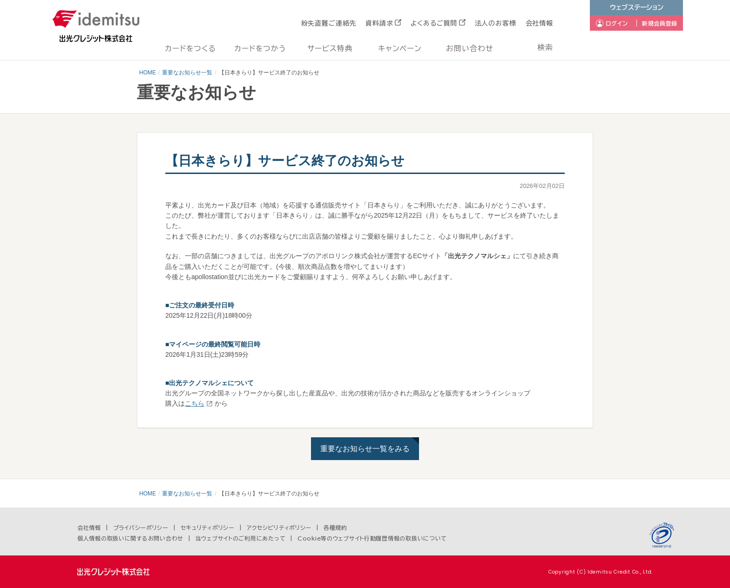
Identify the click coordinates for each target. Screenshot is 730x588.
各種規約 (335, 527)
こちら (194, 403)
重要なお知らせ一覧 (187, 72)
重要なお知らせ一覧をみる (365, 449)
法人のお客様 (495, 23)
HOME (147, 72)
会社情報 (539, 23)
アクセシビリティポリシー (279, 527)
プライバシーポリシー (141, 527)
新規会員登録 (659, 23)
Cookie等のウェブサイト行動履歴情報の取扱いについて (372, 538)
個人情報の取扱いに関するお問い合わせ (130, 538)
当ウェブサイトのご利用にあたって (241, 538)
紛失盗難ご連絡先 (329, 23)
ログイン (617, 23)
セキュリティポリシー (208, 527)
